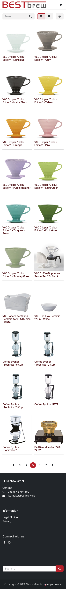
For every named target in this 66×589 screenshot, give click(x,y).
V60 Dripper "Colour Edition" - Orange (13, 144)
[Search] (30, 16)
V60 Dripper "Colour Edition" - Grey (45, 58)
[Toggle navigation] (52, 4)
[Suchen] (60, 568)
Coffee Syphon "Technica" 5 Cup (12, 363)
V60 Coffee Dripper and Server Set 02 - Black (47, 275)
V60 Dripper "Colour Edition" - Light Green (46, 186)
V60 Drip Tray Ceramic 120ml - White (47, 317)
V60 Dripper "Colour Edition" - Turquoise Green (13, 230)
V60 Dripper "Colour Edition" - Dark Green (46, 229)
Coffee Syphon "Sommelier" (11, 448)
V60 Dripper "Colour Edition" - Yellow (45, 101)
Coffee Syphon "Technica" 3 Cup (12, 406)
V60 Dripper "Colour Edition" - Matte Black (14, 101)
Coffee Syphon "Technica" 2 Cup (44, 363)
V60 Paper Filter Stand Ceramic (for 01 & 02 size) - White (16, 318)
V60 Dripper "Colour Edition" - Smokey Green (16, 275)
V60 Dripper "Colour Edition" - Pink (45, 144)
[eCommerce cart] (60, 4)
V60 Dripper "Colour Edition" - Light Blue (13, 58)
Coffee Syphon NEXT (46, 404)
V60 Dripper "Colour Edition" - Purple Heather (16, 186)
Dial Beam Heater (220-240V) (47, 448)
